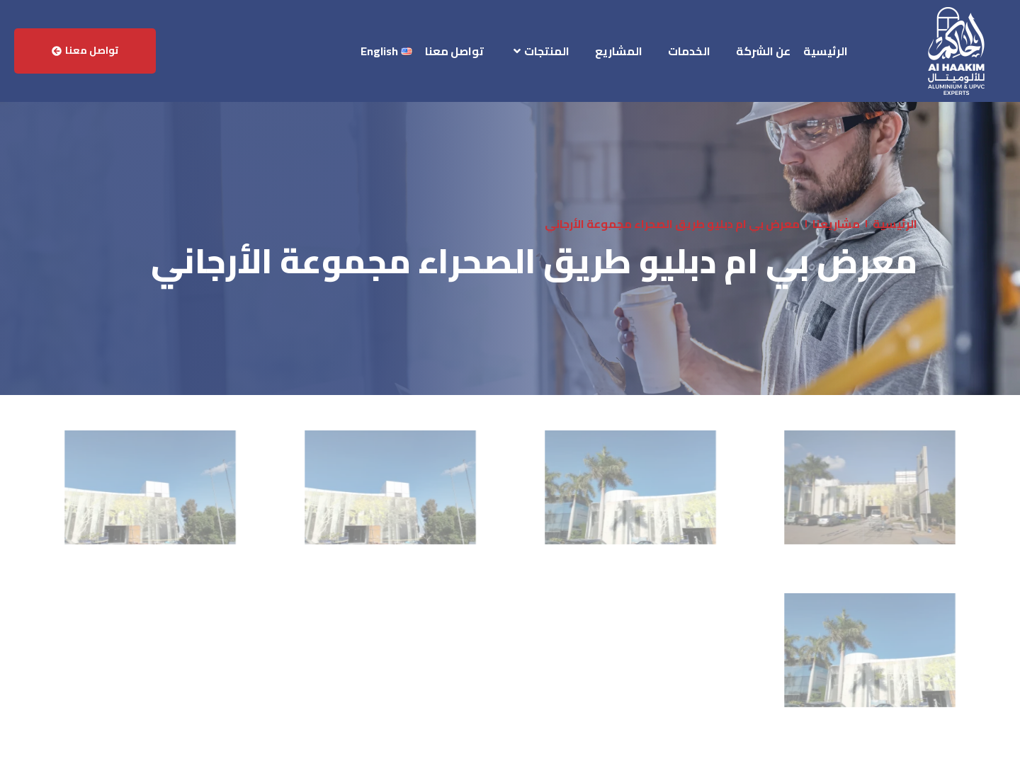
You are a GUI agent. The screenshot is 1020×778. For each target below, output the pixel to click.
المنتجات (542, 50)
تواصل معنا (454, 50)
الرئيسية (825, 50)
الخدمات (689, 50)
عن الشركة (763, 50)
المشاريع (618, 50)
